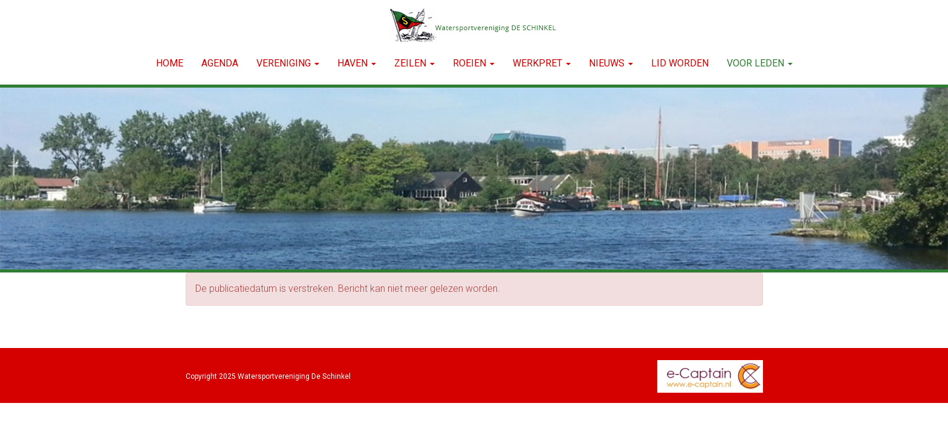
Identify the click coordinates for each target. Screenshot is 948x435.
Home (169, 63)
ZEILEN (414, 63)
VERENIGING (287, 63)
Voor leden (760, 63)
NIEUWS (611, 63)
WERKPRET (542, 63)
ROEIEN (474, 63)
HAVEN (356, 63)
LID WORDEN (680, 63)
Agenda (219, 63)
